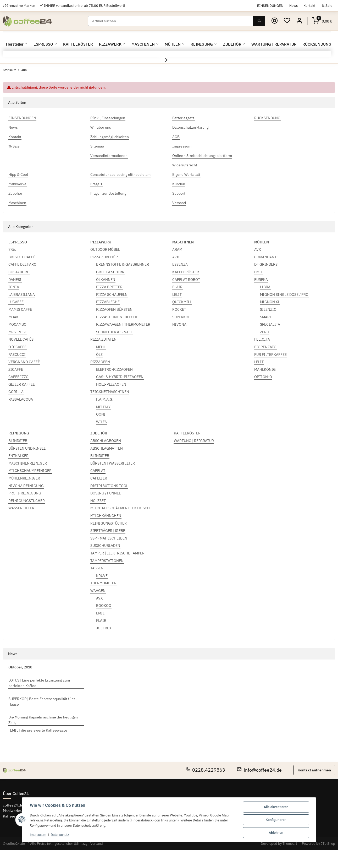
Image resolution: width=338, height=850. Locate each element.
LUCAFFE (16, 301)
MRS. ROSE (17, 332)
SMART (266, 317)
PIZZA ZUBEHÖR (104, 257)
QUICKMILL (182, 301)
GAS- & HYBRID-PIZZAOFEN (119, 376)
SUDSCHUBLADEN (105, 545)
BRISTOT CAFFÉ (21, 257)
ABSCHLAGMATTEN (106, 448)
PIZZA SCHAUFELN (112, 294)
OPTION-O (263, 376)
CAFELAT (97, 470)
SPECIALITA (270, 324)
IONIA (13, 287)
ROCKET (179, 309)
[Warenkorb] (322, 21)
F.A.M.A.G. (104, 399)
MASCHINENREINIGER (27, 463)
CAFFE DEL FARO (22, 264)
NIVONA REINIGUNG (26, 485)
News (293, 5)
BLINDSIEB (17, 440)
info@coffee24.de (259, 770)
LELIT (177, 294)
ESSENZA (180, 264)
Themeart (290, 843)
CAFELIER (98, 478)
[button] (299, 21)
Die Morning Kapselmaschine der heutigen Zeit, (43, 720)
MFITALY (103, 407)
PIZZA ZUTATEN (103, 339)
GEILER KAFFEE (21, 384)
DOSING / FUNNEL (105, 493)
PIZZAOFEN (100, 361)
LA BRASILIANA (21, 294)
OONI (101, 414)
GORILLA (16, 391)
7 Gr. (12, 249)
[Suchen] (171, 21)
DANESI (14, 279)
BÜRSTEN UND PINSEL (27, 448)
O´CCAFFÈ (17, 347)
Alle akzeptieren (276, 807)
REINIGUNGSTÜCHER (26, 500)
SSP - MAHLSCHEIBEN (108, 538)
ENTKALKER (18, 455)
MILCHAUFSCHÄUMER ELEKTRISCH (120, 508)
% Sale (327, 5)
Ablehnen (276, 833)
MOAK (13, 317)
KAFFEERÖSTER (185, 272)
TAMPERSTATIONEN (107, 560)
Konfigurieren (276, 820)
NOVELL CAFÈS (21, 339)
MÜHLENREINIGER (24, 478)
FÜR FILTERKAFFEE (270, 354)
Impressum (38, 835)
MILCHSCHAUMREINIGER (30, 470)
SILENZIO (268, 309)
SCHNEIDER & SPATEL (114, 332)
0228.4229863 (205, 770)
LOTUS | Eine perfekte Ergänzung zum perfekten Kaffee (39, 683)
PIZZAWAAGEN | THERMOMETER (123, 324)
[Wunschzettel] (287, 21)
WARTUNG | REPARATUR (194, 440)
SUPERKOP (181, 317)
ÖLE (99, 354)
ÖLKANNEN (105, 279)
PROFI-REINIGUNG (24, 493)
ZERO (264, 332)
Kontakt (309, 5)
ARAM (177, 249)
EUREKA (261, 279)
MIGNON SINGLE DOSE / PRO (284, 294)
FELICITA (262, 339)
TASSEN (96, 568)
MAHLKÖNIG (265, 369)
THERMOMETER (103, 583)
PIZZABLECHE (108, 301)
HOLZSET (98, 500)
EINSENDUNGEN (270, 5)
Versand (96, 843)
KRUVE (102, 575)
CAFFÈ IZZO (18, 376)
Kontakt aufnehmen (314, 770)
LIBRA (265, 287)
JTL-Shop (328, 843)
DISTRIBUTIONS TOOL (109, 485)
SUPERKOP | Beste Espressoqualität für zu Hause (42, 701)
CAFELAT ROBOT (186, 279)
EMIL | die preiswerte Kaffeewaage (38, 730)
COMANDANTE (266, 257)
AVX (175, 257)
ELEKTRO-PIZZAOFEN (114, 369)
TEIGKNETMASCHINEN (109, 391)
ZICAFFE (15, 369)
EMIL (258, 272)
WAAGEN (98, 590)
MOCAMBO (17, 324)
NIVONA (179, 324)
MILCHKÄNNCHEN (105, 515)
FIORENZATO (265, 347)
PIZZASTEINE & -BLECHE (117, 317)
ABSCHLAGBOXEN (105, 440)
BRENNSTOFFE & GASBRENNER (122, 264)
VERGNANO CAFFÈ (24, 361)
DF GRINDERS (266, 264)
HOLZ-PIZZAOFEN (111, 384)
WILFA (101, 421)
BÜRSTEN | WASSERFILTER (112, 463)
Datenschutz (61, 835)
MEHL (101, 347)
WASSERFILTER (21, 508)
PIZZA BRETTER (109, 287)
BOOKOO (103, 605)
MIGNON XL (270, 301)
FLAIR (177, 287)
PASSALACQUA (20, 399)
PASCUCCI (17, 354)
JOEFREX (104, 628)
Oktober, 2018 (20, 667)
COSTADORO (19, 272)
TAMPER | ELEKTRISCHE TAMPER (117, 553)
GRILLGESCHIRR (110, 272)
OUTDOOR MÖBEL (105, 249)
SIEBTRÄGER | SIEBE (107, 530)
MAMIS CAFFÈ (20, 309)
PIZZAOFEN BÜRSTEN (114, 309)
